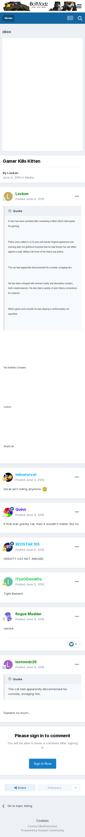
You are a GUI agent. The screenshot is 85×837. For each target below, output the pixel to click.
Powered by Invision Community (42, 830)
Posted (29, 199)
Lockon (12, 173)
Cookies (42, 821)
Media (29, 177)
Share (20, 787)
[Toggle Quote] (10, 211)
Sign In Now (42, 763)
